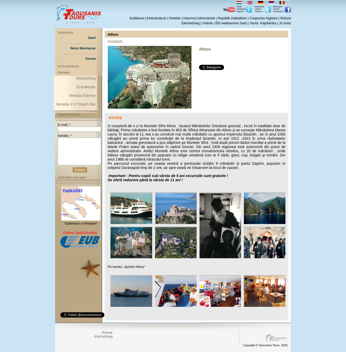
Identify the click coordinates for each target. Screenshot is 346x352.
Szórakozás (86, 87)
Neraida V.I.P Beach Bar (76, 104)
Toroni (90, 59)
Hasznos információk (199, 18)
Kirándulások (156, 18)
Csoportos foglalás (263, 18)
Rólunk (285, 18)
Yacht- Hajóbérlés (262, 23)
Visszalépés (115, 41)
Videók (207, 23)
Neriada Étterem (82, 95)
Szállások (136, 18)
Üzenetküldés (69, 114)
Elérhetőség (190, 23)
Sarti (92, 38)
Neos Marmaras (83, 48)
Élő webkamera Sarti (231, 23)
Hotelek (174, 18)
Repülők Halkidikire (232, 18)
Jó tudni (285, 23)
